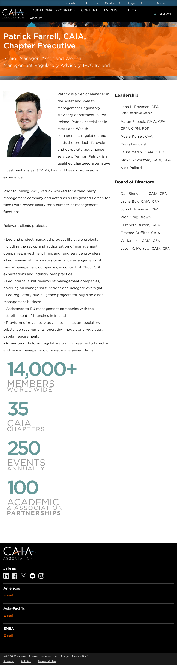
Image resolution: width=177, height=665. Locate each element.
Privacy (8, 661)
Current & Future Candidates (55, 3)
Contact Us (113, 3)
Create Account (157, 3)
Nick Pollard (131, 168)
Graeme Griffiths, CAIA (140, 233)
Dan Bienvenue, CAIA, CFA (144, 194)
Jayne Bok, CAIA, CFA (140, 201)
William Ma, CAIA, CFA (140, 241)
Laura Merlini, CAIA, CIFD (142, 152)
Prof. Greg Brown (136, 217)
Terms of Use (47, 661)
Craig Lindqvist (134, 144)
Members (91, 3)
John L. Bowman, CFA (140, 107)
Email (8, 595)
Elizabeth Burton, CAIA (140, 225)
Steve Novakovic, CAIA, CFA (146, 160)
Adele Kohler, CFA (137, 136)
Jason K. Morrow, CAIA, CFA (145, 248)
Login (132, 3)
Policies (26, 661)
